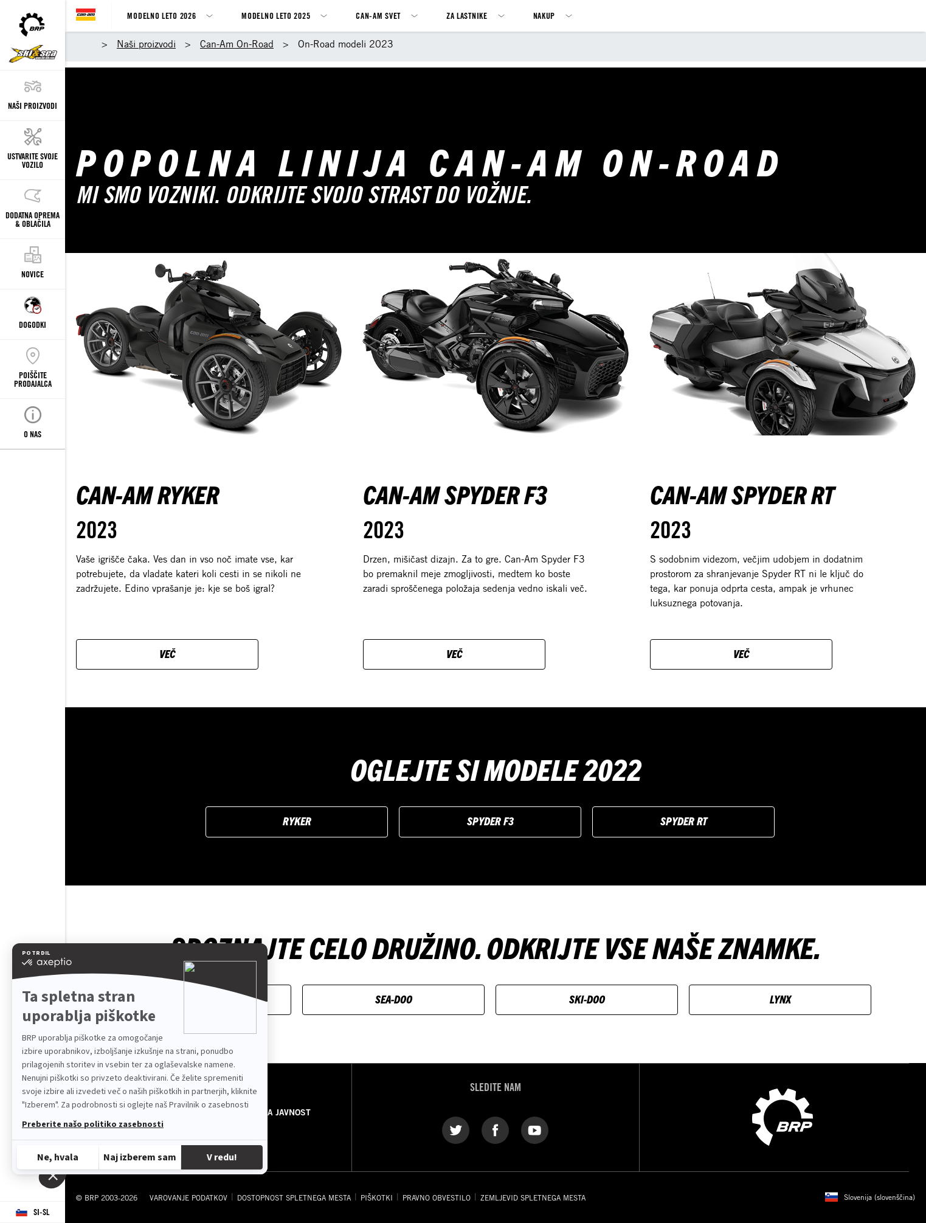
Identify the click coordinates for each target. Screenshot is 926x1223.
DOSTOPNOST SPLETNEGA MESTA (294, 1197)
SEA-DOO (393, 999)
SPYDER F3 (490, 821)
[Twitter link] (455, 1129)
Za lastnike (467, 15)
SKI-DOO (587, 999)
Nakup (544, 15)
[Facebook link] (495, 1129)
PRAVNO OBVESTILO (437, 1197)
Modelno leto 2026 (161, 15)
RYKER (297, 821)
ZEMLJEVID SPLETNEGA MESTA (533, 1197)
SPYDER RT (683, 821)
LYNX (780, 999)
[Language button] (32, 1212)
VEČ (167, 653)
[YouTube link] (534, 1129)
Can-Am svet (378, 15)
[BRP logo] (782, 1116)
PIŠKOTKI (377, 1197)
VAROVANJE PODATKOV (188, 1197)
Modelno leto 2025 (275, 15)
